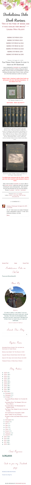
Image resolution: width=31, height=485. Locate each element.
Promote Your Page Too (7, 474)
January (7, 435)
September (8, 420)
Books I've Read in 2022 (15, 43)
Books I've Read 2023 (15, 40)
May (6, 427)
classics (11, 195)
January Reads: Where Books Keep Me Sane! (13, 355)
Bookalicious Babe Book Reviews (15, 17)
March (7, 431)
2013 (5, 438)
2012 (5, 440)
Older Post (26, 263)
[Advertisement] (15, 250)
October (7, 397)
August (7, 422)
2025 (5, 372)
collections (16, 195)
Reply (8, 215)
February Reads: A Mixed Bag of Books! (12, 361)
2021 (5, 380)
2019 (5, 384)
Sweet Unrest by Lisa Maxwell (13, 414)
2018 (5, 386)
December (8, 393)
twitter (17, 190)
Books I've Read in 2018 (15, 54)
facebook (11, 190)
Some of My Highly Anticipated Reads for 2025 (14, 358)
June (6, 425)
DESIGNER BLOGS (20, 483)
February (8, 433)
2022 (5, 378)
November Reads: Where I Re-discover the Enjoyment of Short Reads (13, 348)
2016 (5, 389)
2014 (5, 436)
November (8, 395)
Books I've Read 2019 (15, 52)
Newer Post (5, 263)
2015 (5, 391)
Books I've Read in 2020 (15, 49)
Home (15, 263)
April (7, 429)
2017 (5, 387)
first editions (22, 195)
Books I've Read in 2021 (15, 46)
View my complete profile (15, 322)
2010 (5, 444)
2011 (5, 442)
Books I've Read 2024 (15, 37)
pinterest (23, 190)
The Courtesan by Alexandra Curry (14, 412)
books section (8, 185)
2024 (5, 374)
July (6, 423)
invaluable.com (17, 67)
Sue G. (15, 310)
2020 (5, 382)
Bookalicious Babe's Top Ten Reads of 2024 (13, 352)
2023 (5, 376)
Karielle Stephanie (12, 206)
